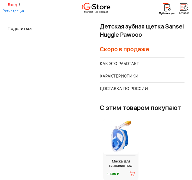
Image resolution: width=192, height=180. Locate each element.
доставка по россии (124, 88)
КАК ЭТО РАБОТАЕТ (119, 63)
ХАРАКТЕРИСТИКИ (119, 76)
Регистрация (13, 11)
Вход (12, 5)
